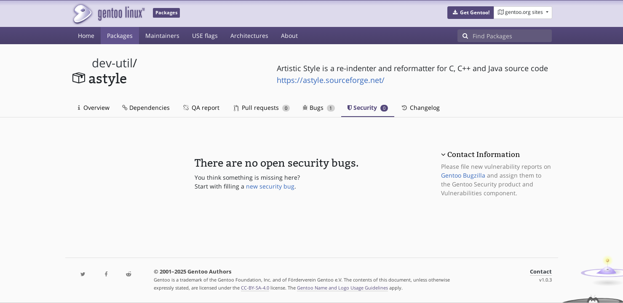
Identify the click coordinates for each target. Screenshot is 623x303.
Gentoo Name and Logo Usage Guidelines (342, 287)
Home (86, 36)
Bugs (318, 108)
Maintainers (162, 36)
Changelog (420, 108)
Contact (541, 271)
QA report (200, 108)
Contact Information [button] (483, 154)
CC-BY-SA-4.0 (255, 287)
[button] (470, 12)
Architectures (249, 36)
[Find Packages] (512, 35)
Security (368, 108)
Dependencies (146, 108)
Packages (120, 36)
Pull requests (262, 108)
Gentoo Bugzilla (463, 175)
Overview (94, 108)
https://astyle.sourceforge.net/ (331, 80)
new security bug (270, 186)
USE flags (205, 36)
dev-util (112, 63)
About (289, 36)
